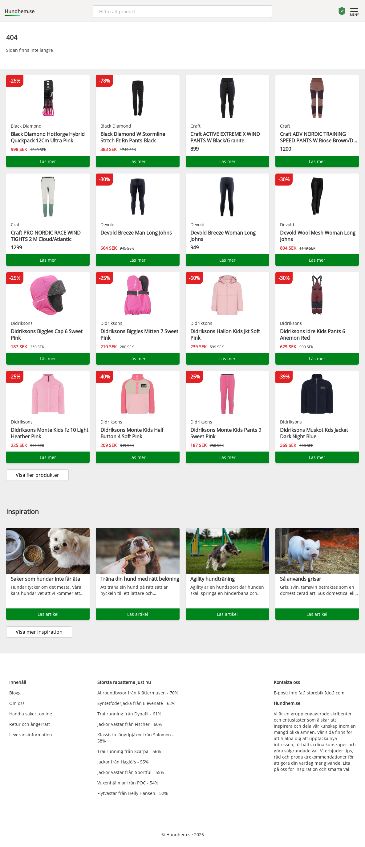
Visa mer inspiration (39, 631)
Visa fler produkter (37, 475)
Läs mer (48, 161)
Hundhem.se (19, 11)
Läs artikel (48, 614)
